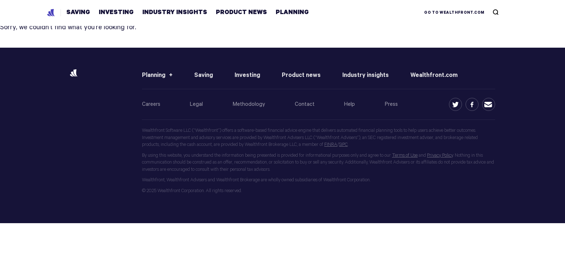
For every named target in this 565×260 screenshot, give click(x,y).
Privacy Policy (440, 155)
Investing (247, 75)
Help (349, 104)
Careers (151, 104)
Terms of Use (405, 155)
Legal (196, 104)
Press (391, 104)
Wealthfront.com (434, 75)
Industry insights (365, 75)
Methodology (249, 104)
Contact (305, 104)
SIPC (343, 144)
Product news (301, 75)
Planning (153, 75)
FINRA (330, 144)
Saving (203, 75)
